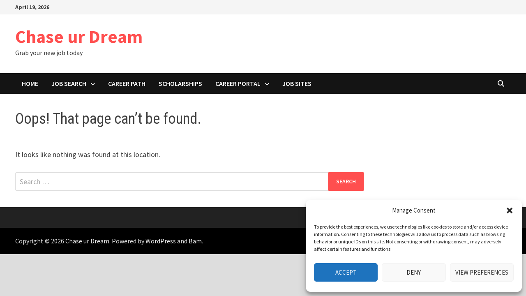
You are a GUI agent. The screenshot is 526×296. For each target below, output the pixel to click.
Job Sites (296, 83)
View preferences (481, 272)
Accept (346, 272)
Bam (195, 241)
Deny (413, 272)
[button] (509, 210)
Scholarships (180, 83)
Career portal (238, 83)
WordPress (160, 241)
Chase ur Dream (79, 36)
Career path (126, 83)
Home (30, 83)
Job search (68, 83)
